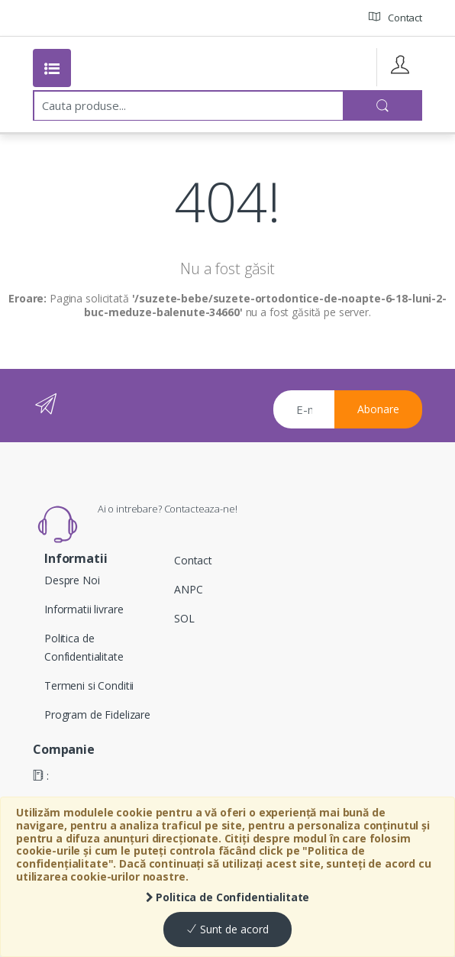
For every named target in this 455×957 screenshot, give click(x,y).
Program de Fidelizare (97, 714)
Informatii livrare (83, 609)
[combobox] (188, 105)
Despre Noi (72, 580)
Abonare (378, 409)
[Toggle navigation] (52, 68)
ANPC (188, 589)
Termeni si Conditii (89, 685)
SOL (184, 618)
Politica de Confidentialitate (228, 897)
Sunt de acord (227, 929)
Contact (395, 17)
